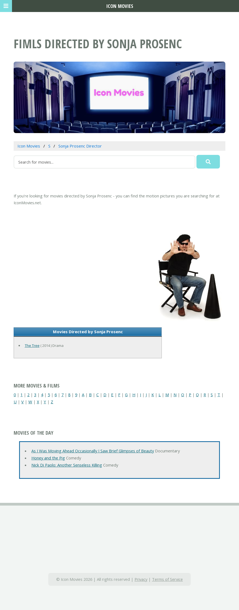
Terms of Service (167, 579)
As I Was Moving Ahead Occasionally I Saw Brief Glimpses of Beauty (92, 450)
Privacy (141, 579)
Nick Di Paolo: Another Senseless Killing (66, 465)
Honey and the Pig (48, 458)
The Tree (32, 345)
